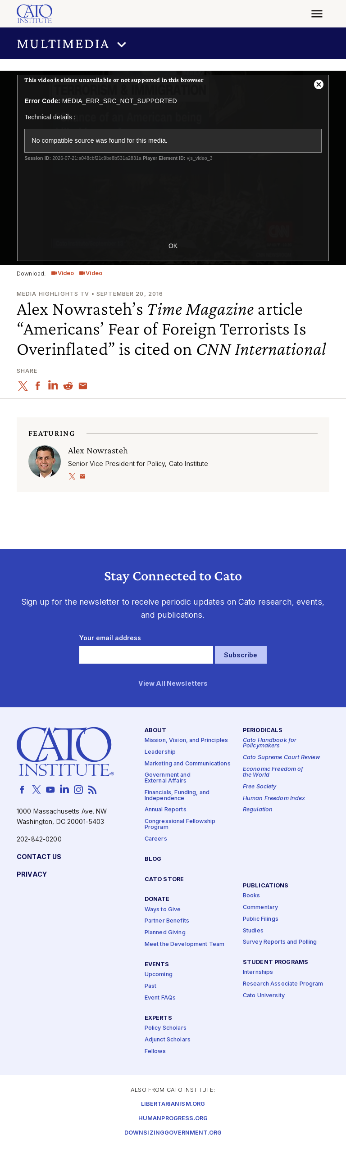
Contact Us (39, 857)
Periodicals (263, 730)
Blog (153, 859)
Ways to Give (163, 910)
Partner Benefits (167, 921)
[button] (173, 43)
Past (151, 986)
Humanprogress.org (173, 1119)
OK (173, 245)
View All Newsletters (173, 683)
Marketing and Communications (188, 764)
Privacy (32, 874)
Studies (253, 931)
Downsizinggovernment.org (173, 1133)
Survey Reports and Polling (280, 942)
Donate (157, 900)
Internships (258, 973)
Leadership (160, 752)
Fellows (155, 1051)
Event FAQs (160, 998)
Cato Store (164, 879)
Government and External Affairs (168, 778)
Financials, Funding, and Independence (177, 795)
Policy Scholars (166, 1028)
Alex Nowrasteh (98, 450)
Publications (266, 886)
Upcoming (159, 974)
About (156, 730)
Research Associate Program (283, 984)
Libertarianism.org (173, 1104)
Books (251, 896)
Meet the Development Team (185, 944)
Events (157, 965)
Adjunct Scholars (168, 1040)
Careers (156, 839)
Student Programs (275, 962)
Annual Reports (166, 810)
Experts (158, 1018)
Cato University (264, 996)
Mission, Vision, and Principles (186, 740)
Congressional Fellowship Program (180, 825)
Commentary (260, 907)
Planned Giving (165, 933)
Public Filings (260, 919)
